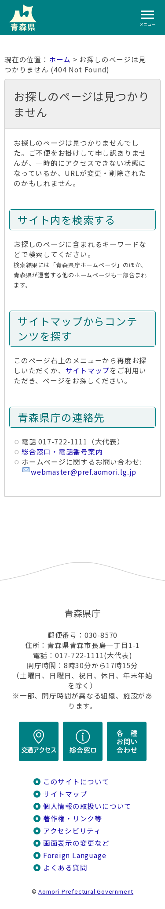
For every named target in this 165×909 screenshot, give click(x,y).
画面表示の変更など (76, 843)
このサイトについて (76, 782)
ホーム (60, 59)
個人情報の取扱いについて (87, 806)
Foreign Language (74, 855)
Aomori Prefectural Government (85, 891)
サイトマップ (88, 370)
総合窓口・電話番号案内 (62, 452)
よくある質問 (65, 867)
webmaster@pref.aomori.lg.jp (83, 472)
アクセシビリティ (72, 831)
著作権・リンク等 (72, 818)
